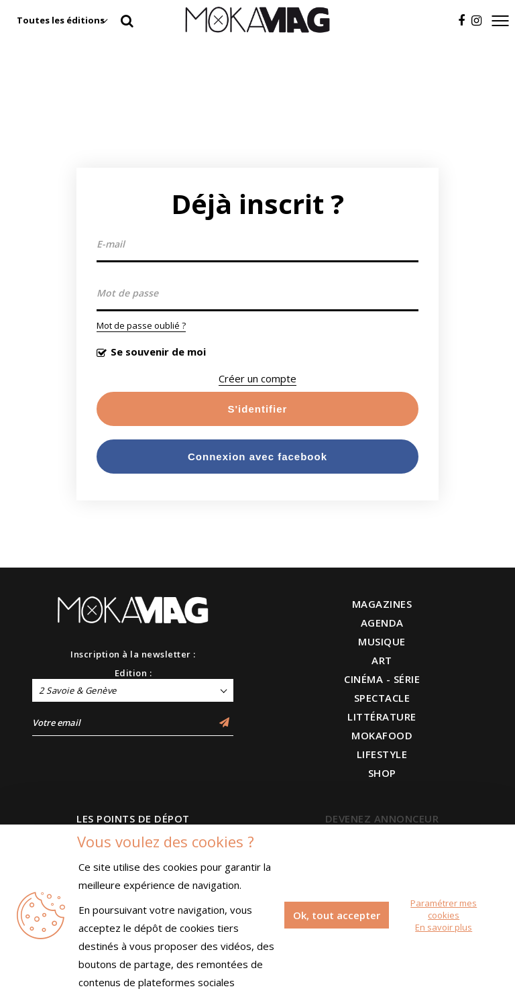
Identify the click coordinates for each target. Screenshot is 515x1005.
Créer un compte (257, 378)
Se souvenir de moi (158, 351)
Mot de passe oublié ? (141, 325)
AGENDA (382, 622)
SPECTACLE (382, 697)
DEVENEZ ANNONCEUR (382, 818)
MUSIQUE (382, 641)
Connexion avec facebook (257, 456)
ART (381, 660)
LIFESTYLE (382, 754)
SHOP (382, 773)
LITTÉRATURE (381, 716)
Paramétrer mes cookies (443, 909)
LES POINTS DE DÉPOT (133, 818)
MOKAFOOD (381, 735)
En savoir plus (443, 927)
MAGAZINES (382, 604)
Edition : (133, 673)
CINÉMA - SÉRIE (382, 679)
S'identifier (258, 409)
